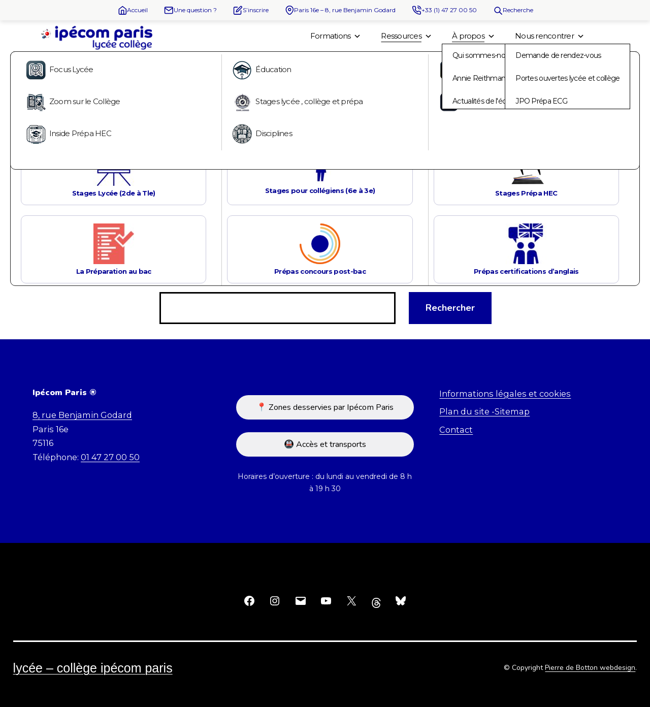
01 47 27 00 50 (110, 457)
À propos (473, 36)
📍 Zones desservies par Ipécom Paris (325, 407)
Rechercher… (185, 279)
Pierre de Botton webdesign (590, 667)
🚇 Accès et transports (325, 444)
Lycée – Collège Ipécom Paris (93, 668)
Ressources (406, 36)
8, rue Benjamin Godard (82, 415)
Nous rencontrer (549, 36)
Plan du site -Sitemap (484, 411)
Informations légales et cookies (505, 394)
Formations (335, 36)
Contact (456, 430)
